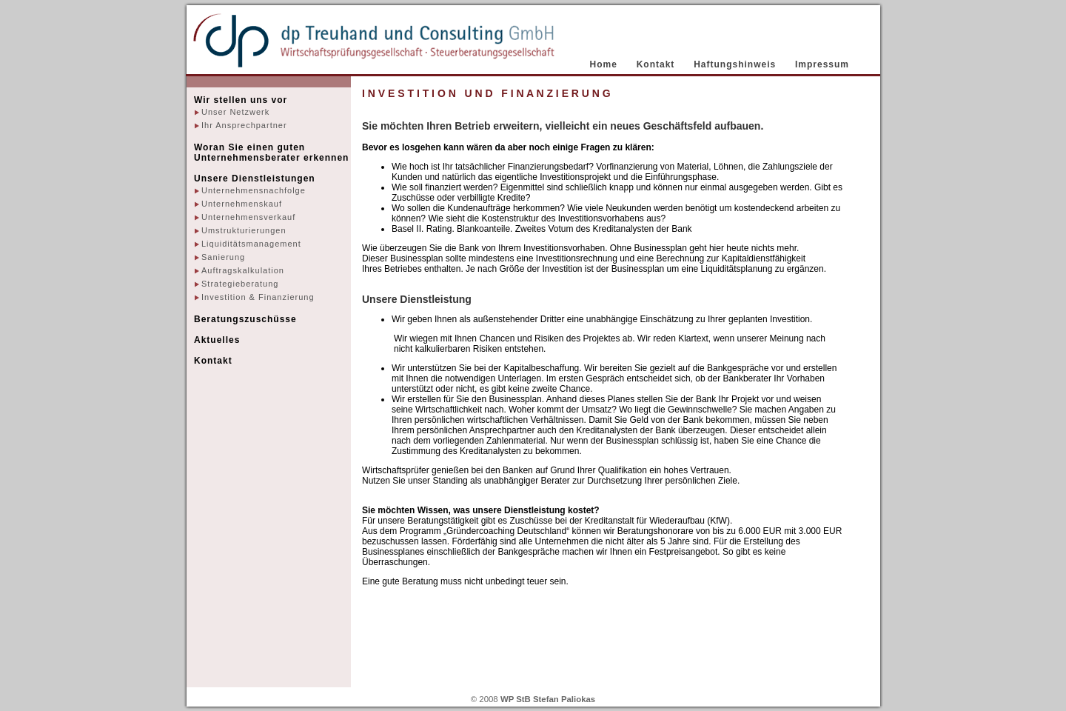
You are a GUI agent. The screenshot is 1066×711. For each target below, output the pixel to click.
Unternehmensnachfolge (253, 190)
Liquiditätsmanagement (251, 243)
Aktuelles (217, 340)
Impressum (822, 64)
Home (603, 64)
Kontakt (656, 64)
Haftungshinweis (735, 64)
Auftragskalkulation (242, 270)
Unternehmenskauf (241, 203)
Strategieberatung (239, 283)
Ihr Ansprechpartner (244, 125)
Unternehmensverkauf (248, 217)
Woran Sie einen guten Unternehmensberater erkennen (271, 152)
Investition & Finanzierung (258, 297)
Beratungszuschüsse (245, 319)
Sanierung (223, 257)
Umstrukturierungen (243, 230)
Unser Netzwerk (235, 111)
